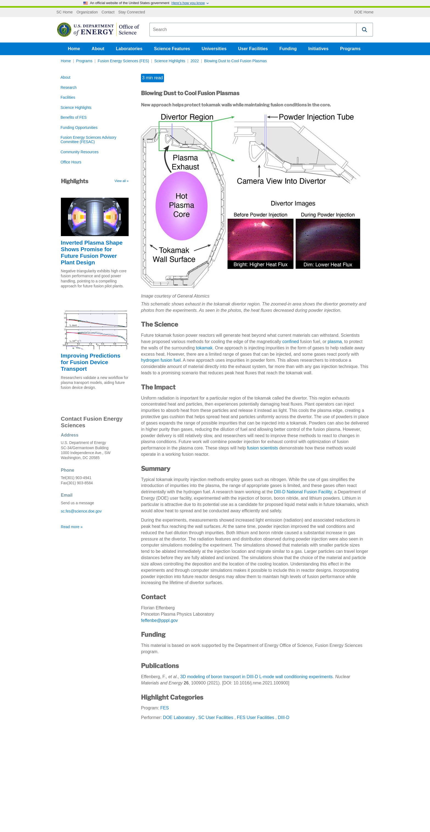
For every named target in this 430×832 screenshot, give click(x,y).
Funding (288, 48)
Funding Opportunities (79, 128)
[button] (365, 29)
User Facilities (253, 48)
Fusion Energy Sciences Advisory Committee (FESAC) (88, 139)
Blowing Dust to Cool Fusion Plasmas (235, 61)
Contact (107, 12)
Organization (87, 12)
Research (69, 88)
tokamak (204, 348)
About (98, 48)
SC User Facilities (215, 717)
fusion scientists (262, 448)
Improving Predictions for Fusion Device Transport (90, 362)
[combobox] (253, 29)
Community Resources (80, 152)
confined (290, 341)
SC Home (64, 12)
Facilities (68, 97)
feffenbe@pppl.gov (159, 620)
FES (164, 708)
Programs (350, 48)
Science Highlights (169, 61)
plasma (335, 341)
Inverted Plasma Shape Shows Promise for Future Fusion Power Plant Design (92, 252)
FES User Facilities (255, 717)
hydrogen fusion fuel (160, 360)
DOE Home (364, 12)
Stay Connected (131, 12)
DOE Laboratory (179, 717)
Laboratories (129, 48)
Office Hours (71, 162)
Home (74, 48)
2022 (195, 61)
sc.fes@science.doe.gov (81, 511)
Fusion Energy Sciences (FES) (123, 61)
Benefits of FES (74, 117)
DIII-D (283, 717)
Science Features (172, 48)
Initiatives (318, 48)
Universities (214, 48)
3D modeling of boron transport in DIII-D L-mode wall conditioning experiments (256, 676)
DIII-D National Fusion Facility (303, 491)
